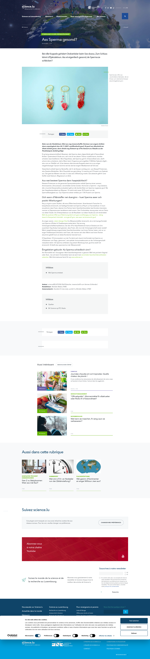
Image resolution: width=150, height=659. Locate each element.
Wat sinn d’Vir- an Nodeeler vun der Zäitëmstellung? (61, 480)
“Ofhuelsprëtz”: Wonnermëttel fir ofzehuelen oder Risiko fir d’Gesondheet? (90, 397)
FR (127, 8)
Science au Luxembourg (32, 16)
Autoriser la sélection (134, 646)
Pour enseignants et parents (82, 16)
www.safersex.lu (76, 257)
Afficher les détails (105, 655)
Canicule (74, 371)
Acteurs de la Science (56, 612)
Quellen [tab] (51, 304)
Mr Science (101, 16)
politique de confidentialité (111, 585)
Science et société (54, 620)
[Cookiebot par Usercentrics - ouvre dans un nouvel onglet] (12, 655)
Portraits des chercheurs (56, 615)
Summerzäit (53, 476)
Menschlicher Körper (64, 364)
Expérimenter (62, 16)
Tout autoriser (134, 640)
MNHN (73, 389)
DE (124, 8)
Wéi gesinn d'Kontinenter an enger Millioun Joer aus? (88, 480)
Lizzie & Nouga (81, 609)
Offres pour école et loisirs (84, 612)
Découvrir (49, 16)
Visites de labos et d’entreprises (86, 615)
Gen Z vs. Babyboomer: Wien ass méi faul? (32, 481)
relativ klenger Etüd (61, 221)
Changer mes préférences (111, 522)
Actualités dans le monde (32, 610)
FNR (51, 43)
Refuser (134, 653)
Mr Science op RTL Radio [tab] (57, 308)
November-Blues (76, 416)
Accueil (125, 27)
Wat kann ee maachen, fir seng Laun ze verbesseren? (88, 420)
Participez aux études (55, 617)
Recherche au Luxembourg (57, 609)
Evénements (53, 622)
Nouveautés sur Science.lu (32, 606)
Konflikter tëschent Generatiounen (30, 477)
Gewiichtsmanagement (79, 394)
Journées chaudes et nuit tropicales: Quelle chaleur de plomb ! (90, 375)
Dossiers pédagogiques (83, 617)
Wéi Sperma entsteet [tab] (55, 273)
